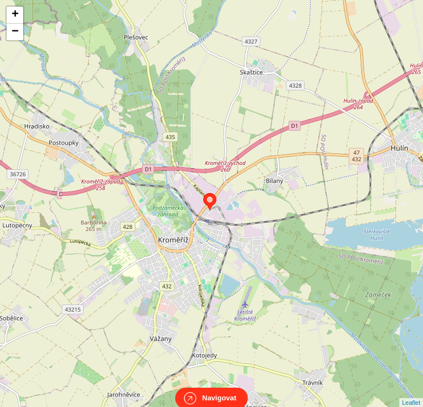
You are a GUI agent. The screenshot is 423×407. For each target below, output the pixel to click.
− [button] (15, 32)
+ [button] (15, 15)
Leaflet (411, 392)
